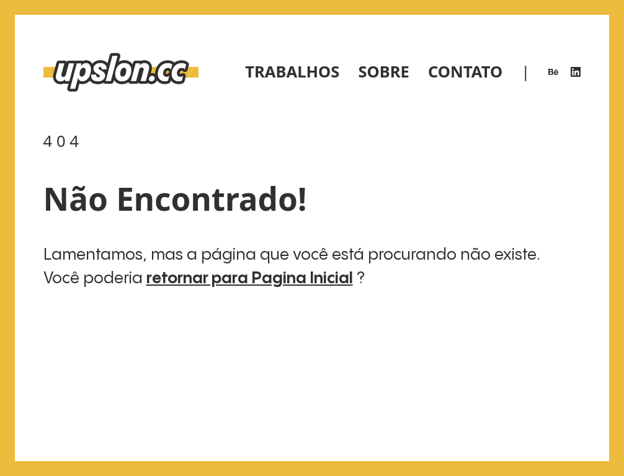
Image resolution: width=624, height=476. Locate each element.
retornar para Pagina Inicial (249, 278)
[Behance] (553, 72)
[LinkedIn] (576, 72)
